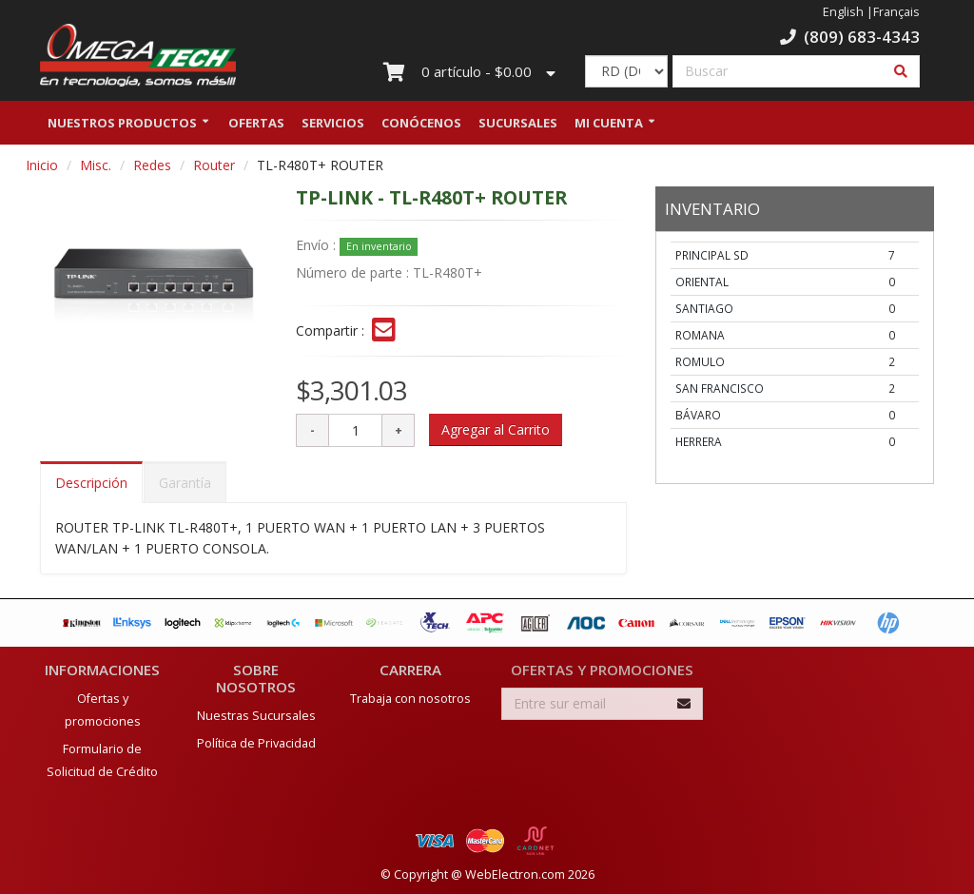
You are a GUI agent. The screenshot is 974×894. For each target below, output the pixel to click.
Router (214, 169)
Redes (152, 169)
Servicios (333, 126)
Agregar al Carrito (495, 433)
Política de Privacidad (256, 742)
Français (896, 12)
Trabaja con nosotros (410, 698)
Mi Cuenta (609, 126)
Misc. (95, 169)
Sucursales (517, 126)
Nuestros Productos (122, 126)
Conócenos (421, 126)
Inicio (42, 169)
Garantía (185, 486)
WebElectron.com (515, 873)
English (843, 12)
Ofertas (256, 126)
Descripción (91, 486)
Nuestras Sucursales (256, 715)
